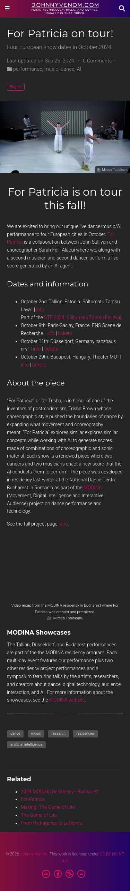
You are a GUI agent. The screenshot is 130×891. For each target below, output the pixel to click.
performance (27, 69)
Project (16, 87)
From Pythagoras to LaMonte (51, 823)
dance (68, 69)
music (52, 69)
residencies (85, 733)
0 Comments (97, 60)
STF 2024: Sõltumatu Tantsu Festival (82, 317)
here (63, 524)
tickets (65, 333)
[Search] (122, 9)
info (40, 309)
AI (79, 69)
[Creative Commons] (65, 874)
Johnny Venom (33, 854)
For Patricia (33, 799)
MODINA (93, 487)
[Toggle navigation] (7, 8)
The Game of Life (39, 815)
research (59, 733)
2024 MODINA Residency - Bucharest (60, 791)
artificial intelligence (26, 744)
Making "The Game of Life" (48, 807)
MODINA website (67, 700)
